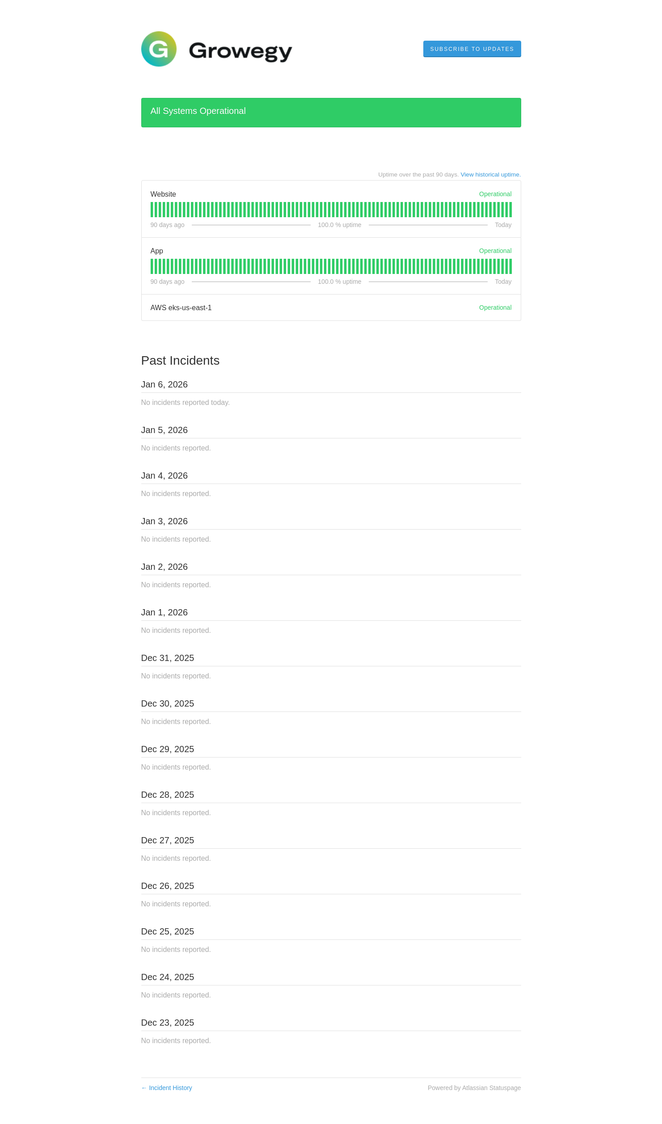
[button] (472, 49)
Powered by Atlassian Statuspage (474, 1087)
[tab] (152, 209)
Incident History (166, 1087)
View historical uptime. (491, 174)
